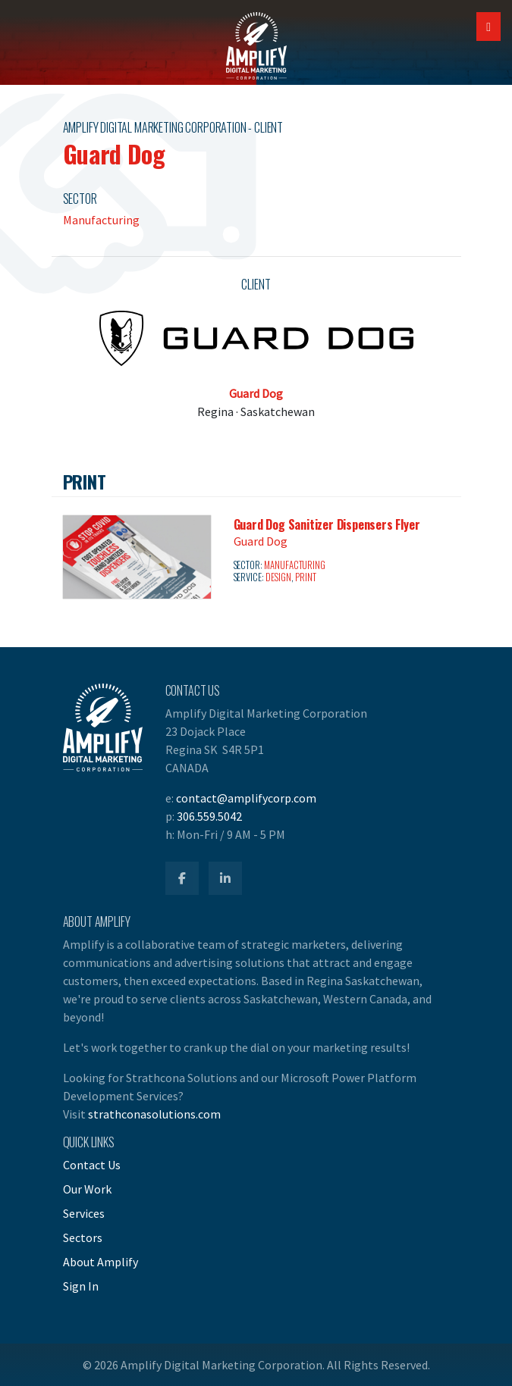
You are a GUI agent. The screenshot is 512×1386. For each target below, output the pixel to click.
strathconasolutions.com (154, 1114)
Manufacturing (101, 219)
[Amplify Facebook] (182, 878)
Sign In (81, 1286)
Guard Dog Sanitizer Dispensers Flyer (327, 524)
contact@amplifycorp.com (246, 798)
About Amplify (100, 1261)
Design (278, 577)
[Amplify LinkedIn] (225, 878)
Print (305, 577)
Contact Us (92, 1164)
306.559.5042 (209, 816)
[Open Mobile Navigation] (488, 26)
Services (84, 1213)
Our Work (87, 1189)
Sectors (82, 1237)
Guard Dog (256, 393)
